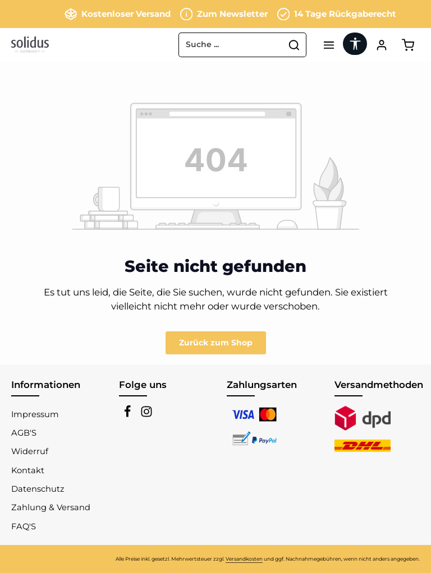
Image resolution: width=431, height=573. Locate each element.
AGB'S (23, 433)
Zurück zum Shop (216, 343)
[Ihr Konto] (381, 45)
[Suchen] (294, 45)
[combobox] (230, 45)
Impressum (35, 414)
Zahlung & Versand (50, 507)
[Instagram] (146, 415)
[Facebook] (128, 415)
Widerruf (29, 451)
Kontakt (27, 470)
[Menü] (329, 45)
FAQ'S (23, 526)
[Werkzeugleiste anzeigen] (355, 44)
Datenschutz (37, 489)
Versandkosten (244, 559)
